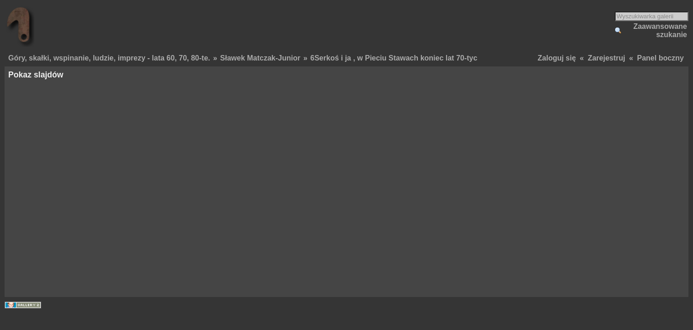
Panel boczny (660, 58)
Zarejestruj (606, 58)
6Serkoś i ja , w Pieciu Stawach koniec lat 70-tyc (394, 58)
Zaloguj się (557, 58)
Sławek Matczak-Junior (260, 58)
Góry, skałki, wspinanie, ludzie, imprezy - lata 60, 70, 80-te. (109, 58)
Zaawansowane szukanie (660, 30)
